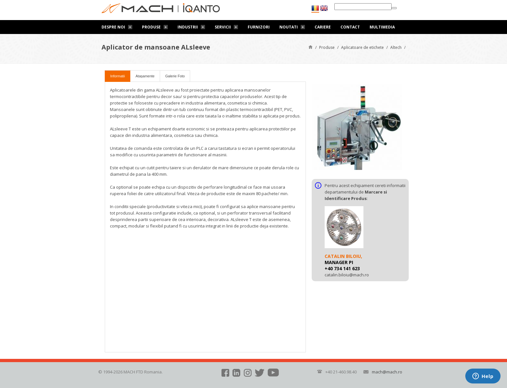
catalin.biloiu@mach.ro (347, 275)
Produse (151, 27)
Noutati (288, 27)
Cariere (323, 27)
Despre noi (113, 27)
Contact (350, 27)
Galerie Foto (175, 76)
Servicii (223, 27)
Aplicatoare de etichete (362, 47)
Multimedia (382, 27)
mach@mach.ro (387, 372)
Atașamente (145, 76)
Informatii (117, 76)
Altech (396, 47)
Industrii (188, 27)
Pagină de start (310, 47)
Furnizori (259, 27)
